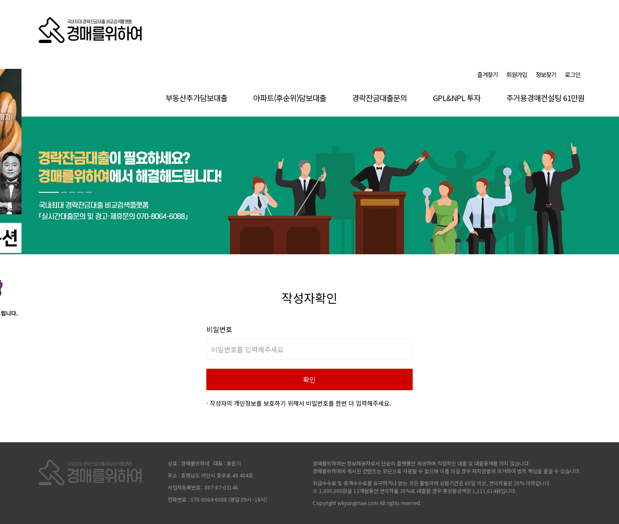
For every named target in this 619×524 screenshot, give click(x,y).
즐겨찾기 (487, 74)
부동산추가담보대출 (196, 97)
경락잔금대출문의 (379, 97)
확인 (309, 379)
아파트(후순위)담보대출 (289, 97)
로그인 (572, 74)
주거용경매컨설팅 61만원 (545, 97)
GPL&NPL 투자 (457, 97)
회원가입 (516, 74)
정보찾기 (546, 74)
